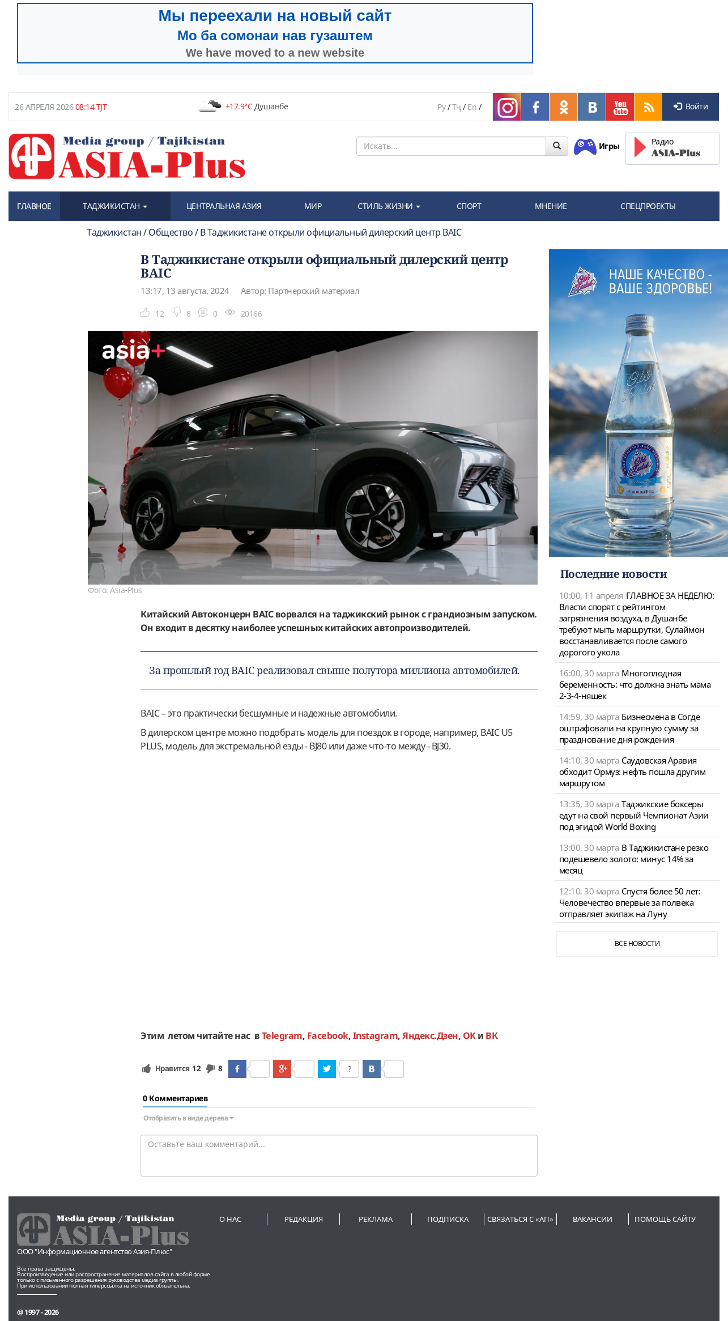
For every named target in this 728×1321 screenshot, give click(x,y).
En (471, 106)
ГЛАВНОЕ (34, 206)
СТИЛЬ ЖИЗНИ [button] (388, 206)
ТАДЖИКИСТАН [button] (115, 206)
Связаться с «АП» (520, 1219)
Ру (441, 106)
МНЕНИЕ (551, 206)
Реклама (376, 1219)
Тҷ (456, 106)
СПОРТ (469, 206)
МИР (313, 206)
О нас (230, 1219)
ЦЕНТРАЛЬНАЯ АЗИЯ (224, 206)
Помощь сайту (665, 1219)
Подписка (448, 1219)
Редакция (303, 1219)
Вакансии (592, 1219)
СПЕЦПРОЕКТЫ (648, 206)
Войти (691, 106)
